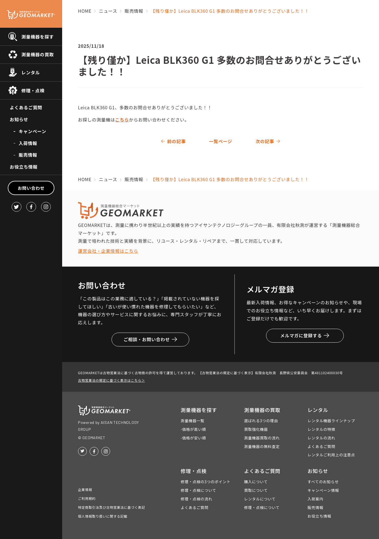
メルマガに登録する (304, 335)
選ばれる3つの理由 (261, 420)
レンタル (30, 72)
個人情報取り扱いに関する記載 (102, 516)
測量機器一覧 (192, 420)
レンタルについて (260, 499)
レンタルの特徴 (321, 429)
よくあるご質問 (26, 107)
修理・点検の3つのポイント (206, 481)
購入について (256, 481)
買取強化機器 (256, 429)
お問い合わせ (31, 188)
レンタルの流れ (321, 438)
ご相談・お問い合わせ (150, 339)
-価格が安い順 (193, 438)
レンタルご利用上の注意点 (331, 454)
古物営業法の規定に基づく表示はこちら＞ (111, 380)
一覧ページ (220, 141)
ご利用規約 (87, 498)
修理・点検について (198, 490)
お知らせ (19, 119)
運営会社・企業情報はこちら (108, 250)
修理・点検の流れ (196, 499)
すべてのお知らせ (322, 481)
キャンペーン (32, 131)
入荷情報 (28, 143)
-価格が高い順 (193, 429)
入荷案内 (315, 499)
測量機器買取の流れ (262, 438)
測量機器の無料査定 (262, 446)
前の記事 (176, 141)
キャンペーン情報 (323, 490)
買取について (256, 490)
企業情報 (85, 489)
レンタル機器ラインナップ (331, 420)
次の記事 (265, 141)
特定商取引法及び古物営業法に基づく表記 (111, 507)
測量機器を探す (37, 36)
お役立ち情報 (23, 166)
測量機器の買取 (37, 54)
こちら (122, 119)
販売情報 (28, 154)
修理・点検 (33, 90)
